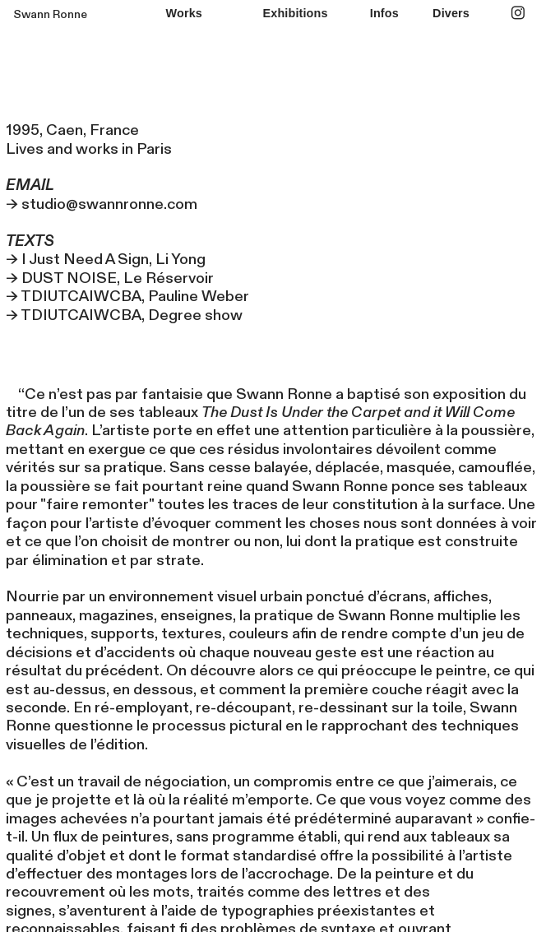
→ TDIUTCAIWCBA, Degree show (124, 315)
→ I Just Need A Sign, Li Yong (106, 259)
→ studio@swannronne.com (105, 194)
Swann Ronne (50, 14)
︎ (518, 13)
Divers (451, 13)
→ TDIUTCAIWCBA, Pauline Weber (127, 296)
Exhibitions (295, 13)
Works (184, 13)
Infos (384, 13)
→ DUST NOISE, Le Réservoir (110, 278)
